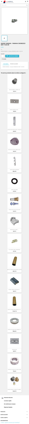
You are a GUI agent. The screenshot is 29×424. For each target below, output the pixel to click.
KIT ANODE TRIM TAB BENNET (14, 249)
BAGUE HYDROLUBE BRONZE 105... (14, 309)
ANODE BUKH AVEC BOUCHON (14, 209)
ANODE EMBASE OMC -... (14, 109)
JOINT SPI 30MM (14, 189)
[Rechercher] (14, 5)
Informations (4, 420)
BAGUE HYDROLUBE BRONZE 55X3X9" (14, 269)
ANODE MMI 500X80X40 (14, 169)
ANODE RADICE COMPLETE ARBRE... (14, 389)
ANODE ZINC (14, 349)
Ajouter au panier (12, 56)
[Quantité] (2, 56)
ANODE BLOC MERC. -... (14, 229)
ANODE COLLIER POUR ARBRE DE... (14, 329)
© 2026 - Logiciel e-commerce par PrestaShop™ (10, 422)
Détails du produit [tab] (14, 63)
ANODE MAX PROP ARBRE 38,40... (14, 149)
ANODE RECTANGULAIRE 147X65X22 (14, 129)
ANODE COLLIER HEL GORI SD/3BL (14, 369)
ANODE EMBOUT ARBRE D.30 (14, 89)
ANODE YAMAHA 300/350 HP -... (14, 289)
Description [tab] (5, 63)
